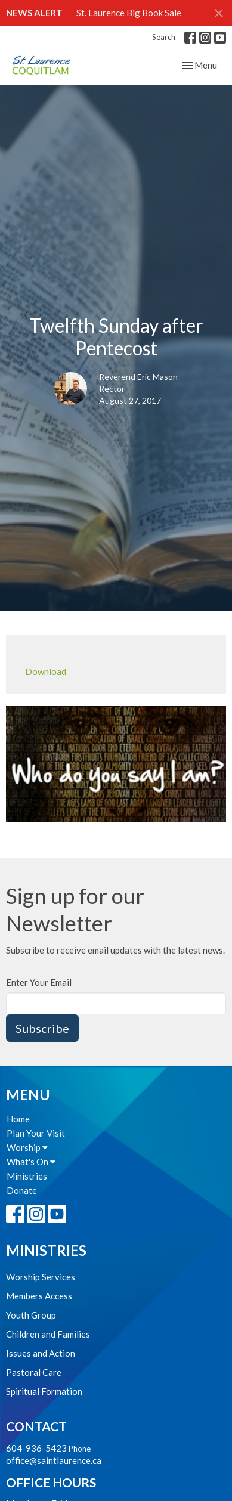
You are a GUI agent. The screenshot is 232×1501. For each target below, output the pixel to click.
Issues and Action (40, 1353)
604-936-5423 (36, 1448)
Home (18, 1118)
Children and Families (48, 1334)
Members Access (39, 1295)
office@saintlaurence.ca (53, 1460)
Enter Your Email (39, 982)
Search (163, 37)
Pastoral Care (33, 1372)
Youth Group (31, 1315)
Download (45, 671)
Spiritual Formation (44, 1391)
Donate (22, 1190)
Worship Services (40, 1276)
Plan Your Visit (36, 1133)
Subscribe (42, 1028)
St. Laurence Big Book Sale (128, 12)
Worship (27, 1147)
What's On (31, 1161)
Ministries (27, 1176)
